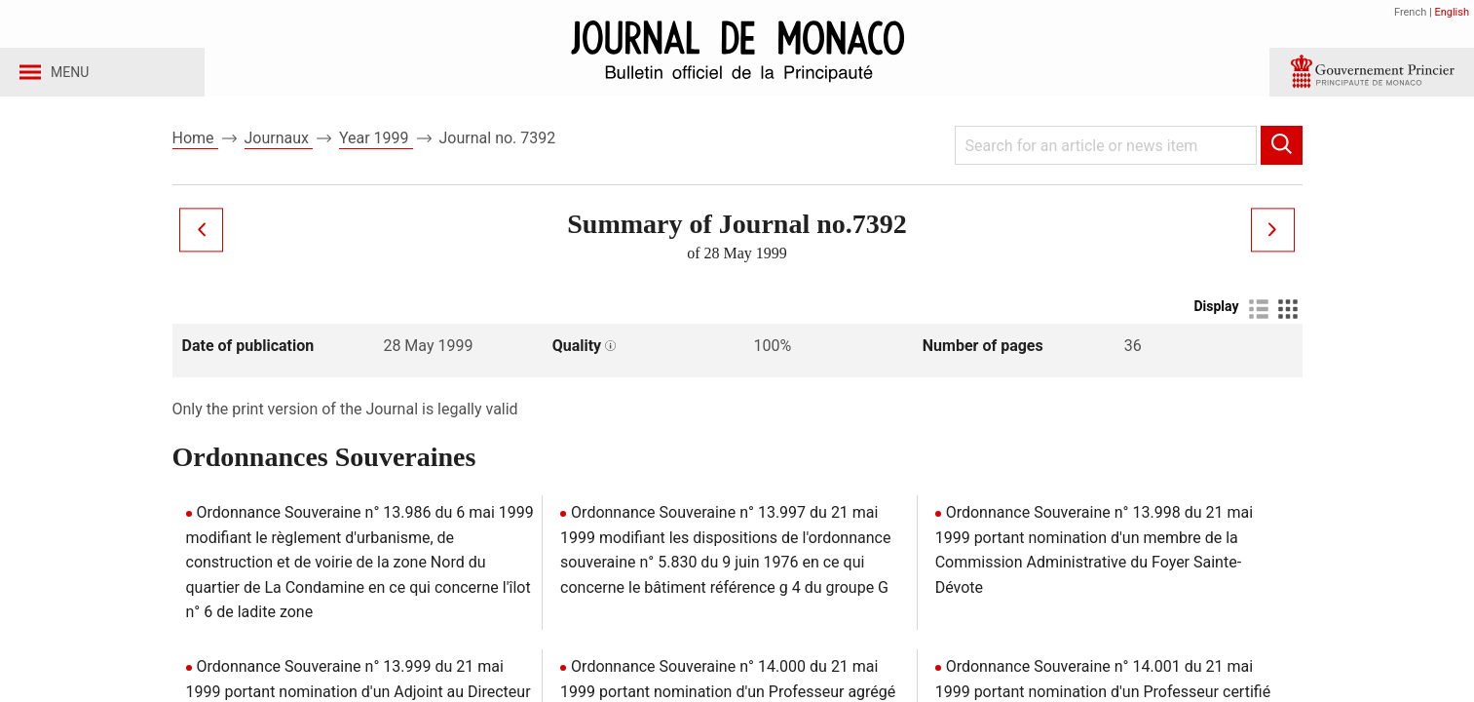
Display (1215, 323)
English (1451, 12)
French (1410, 12)
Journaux (279, 154)
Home (195, 154)
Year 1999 (376, 154)
